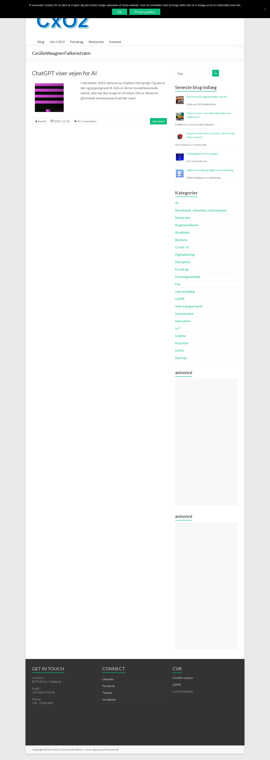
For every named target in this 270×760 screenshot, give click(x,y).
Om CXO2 (57, 42)
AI (79, 121)
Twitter (107, 692)
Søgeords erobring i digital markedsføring (210, 170)
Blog (40, 42)
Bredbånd (182, 232)
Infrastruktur (184, 313)
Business (181, 240)
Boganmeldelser (187, 225)
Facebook (108, 686)
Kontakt (115, 42)
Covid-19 (182, 247)
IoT (177, 328)
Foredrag (76, 42)
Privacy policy (145, 12)
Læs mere (158, 121)
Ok (119, 12)
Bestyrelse (96, 42)
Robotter (182, 343)
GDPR (179, 299)
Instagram (109, 699)
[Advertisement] (206, 442)
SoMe (179, 350)
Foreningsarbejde (187, 277)
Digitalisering (185, 254)
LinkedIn (108, 679)
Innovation (89, 121)
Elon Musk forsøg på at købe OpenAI (207, 96)
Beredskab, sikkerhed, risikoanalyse (201, 210)
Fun (177, 284)
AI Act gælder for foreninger (202, 153)
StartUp (181, 358)
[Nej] (265, 9)
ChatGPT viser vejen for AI (64, 73)
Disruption (182, 262)
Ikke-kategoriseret (189, 306)
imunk (42, 121)
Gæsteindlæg (185, 291)
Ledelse (180, 336)
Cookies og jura (183, 677)
